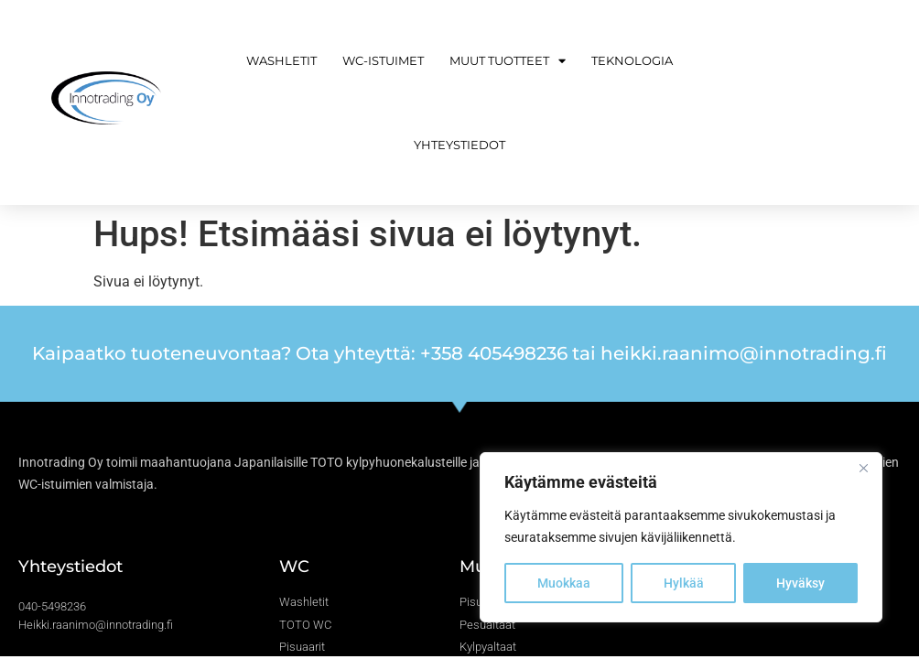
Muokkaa (563, 583)
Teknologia (632, 60)
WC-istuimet (383, 60)
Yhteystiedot (459, 144)
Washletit (281, 60)
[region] (681, 537)
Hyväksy (800, 583)
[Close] (863, 468)
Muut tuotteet (507, 61)
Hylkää (684, 583)
